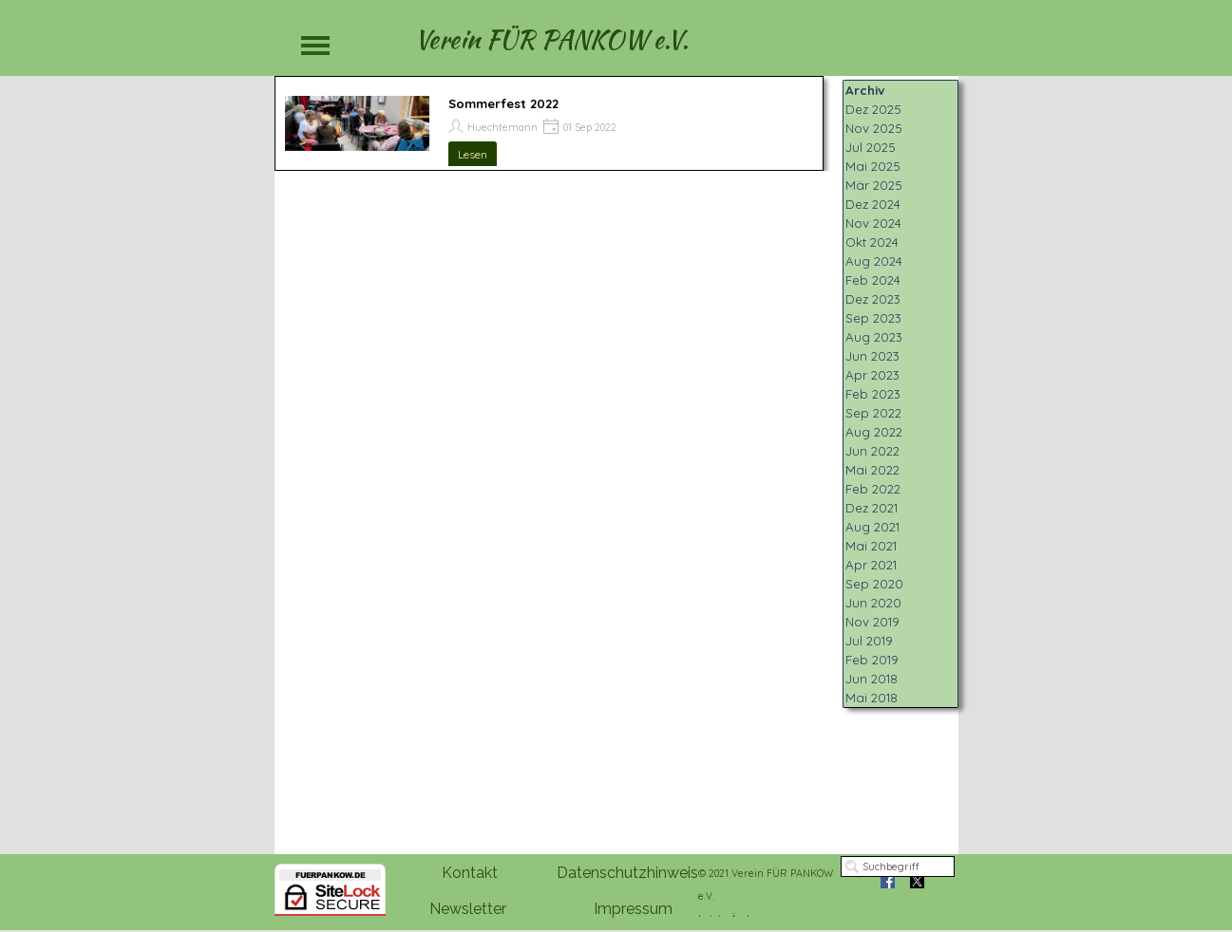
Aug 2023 (873, 337)
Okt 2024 (872, 242)
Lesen (472, 154)
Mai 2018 (871, 697)
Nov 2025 (873, 128)
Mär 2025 (873, 185)
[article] (549, 123)
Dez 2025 (873, 109)
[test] (469, 873)
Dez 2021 (871, 507)
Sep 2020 (874, 583)
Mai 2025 (872, 166)
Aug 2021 (872, 526)
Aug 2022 (873, 431)
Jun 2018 (871, 678)
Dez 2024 (872, 204)
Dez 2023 (872, 299)
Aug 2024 (873, 261)
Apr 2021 (871, 564)
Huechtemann (502, 127)
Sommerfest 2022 (503, 103)
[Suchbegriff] (898, 866)
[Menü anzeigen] (315, 45)
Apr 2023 (872, 374)
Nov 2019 (872, 621)
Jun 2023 (872, 355)
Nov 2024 (873, 223)
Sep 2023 (873, 318)
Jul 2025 (870, 147)
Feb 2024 (872, 280)
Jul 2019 (869, 640)
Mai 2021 (871, 545)
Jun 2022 (872, 450)
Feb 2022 (872, 488)
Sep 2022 (873, 412)
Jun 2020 (873, 602)
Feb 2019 (872, 659)
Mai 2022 (872, 469)
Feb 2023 (872, 393)
